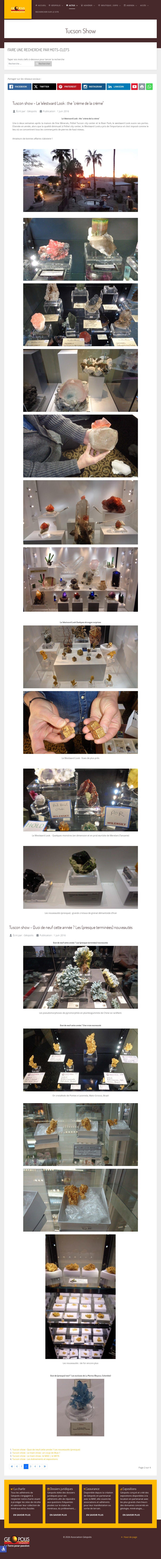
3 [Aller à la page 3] (30, 1466)
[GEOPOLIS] (18, 9)
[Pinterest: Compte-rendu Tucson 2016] (69, 86)
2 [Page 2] (26, 1466)
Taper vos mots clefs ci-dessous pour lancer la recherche (36, 59)
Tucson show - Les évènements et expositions (35, 1459)
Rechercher (43, 63)
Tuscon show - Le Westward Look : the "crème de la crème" (58, 103)
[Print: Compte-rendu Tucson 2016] (142, 86)
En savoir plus (21, 1514)
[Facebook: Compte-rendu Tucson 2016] (20, 86)
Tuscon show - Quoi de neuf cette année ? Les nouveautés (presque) (46, 1449)
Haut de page (128, 1537)
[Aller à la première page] (12, 1466)
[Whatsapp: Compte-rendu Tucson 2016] (149, 86)
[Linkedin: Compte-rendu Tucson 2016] (118, 86)
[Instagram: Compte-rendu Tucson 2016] (94, 86)
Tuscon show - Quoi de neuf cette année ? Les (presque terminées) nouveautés (70, 927)
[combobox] (21, 63)
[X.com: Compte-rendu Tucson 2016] (44, 86)
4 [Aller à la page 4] (35, 1466)
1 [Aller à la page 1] (21, 1466)
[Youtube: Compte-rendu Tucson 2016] (134, 86)
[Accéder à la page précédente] (17, 1466)
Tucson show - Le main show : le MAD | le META (35, 1456)
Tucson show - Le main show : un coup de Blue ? (36, 1453)
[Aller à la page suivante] (39, 1466)
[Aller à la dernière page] (44, 1466)
